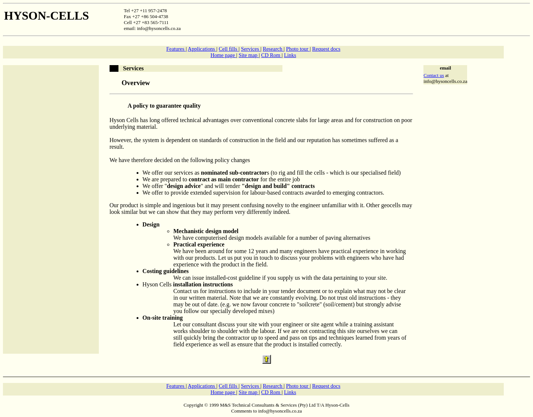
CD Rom (271, 55)
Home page (224, 55)
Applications (202, 49)
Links (290, 55)
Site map (249, 55)
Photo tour (298, 49)
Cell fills (229, 49)
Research (273, 49)
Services (250, 49)
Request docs (326, 49)
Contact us (433, 75)
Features (175, 49)
